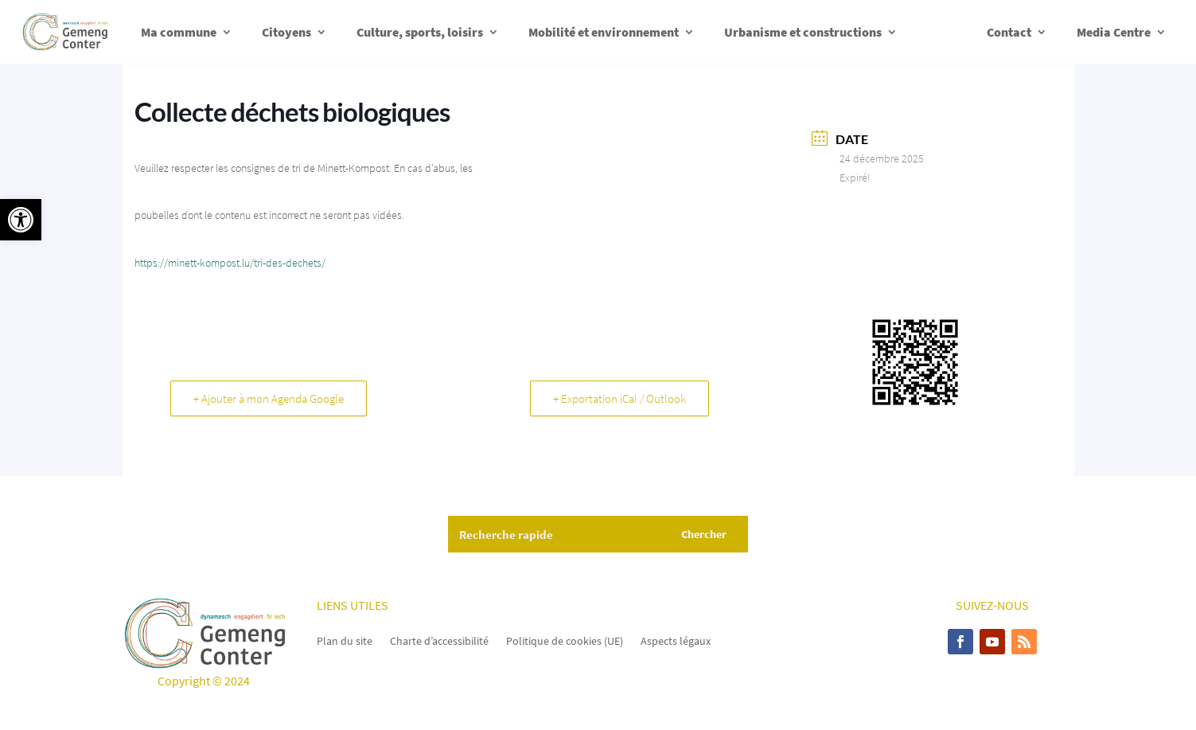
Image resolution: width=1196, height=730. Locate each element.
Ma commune (178, 32)
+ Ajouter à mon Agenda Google (268, 398)
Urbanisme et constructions (803, 32)
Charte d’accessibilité (439, 640)
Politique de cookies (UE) (564, 640)
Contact (1009, 32)
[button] (20, 219)
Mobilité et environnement (603, 32)
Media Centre (1114, 32)
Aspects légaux (676, 640)
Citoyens (286, 32)
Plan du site (344, 640)
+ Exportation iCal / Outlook (619, 398)
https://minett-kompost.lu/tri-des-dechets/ (229, 263)
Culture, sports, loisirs (419, 32)
